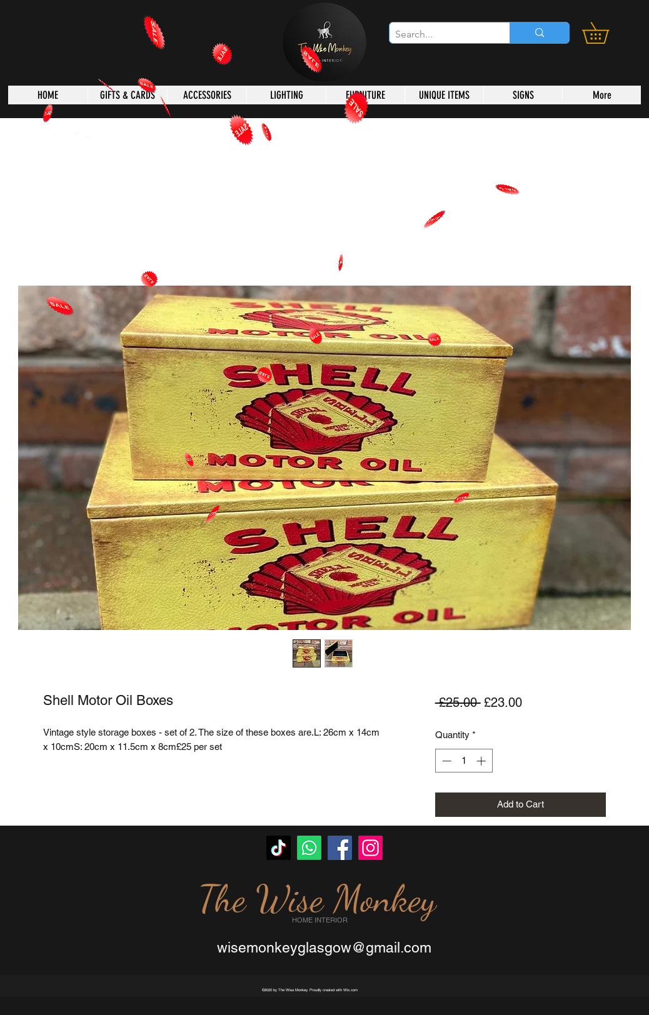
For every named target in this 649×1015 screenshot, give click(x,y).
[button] (606, 33)
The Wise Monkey (317, 898)
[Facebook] (340, 848)
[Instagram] (370, 848)
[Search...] (439, 34)
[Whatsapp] (309, 848)
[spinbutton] (463, 760)
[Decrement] (445, 760)
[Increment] (482, 760)
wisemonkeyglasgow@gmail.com (324, 947)
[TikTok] (278, 848)
